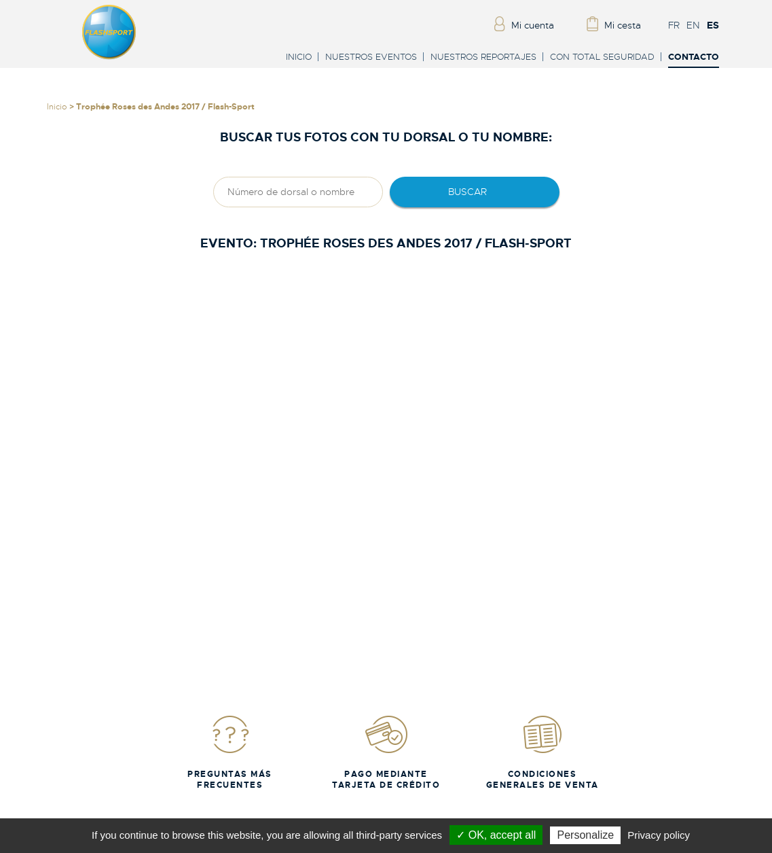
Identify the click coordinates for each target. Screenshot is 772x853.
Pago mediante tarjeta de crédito (386, 752)
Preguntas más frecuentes (229, 752)
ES (713, 25)
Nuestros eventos (371, 56)
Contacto (693, 57)
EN (693, 25)
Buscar (467, 192)
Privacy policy (658, 835)
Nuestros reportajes (483, 56)
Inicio (299, 56)
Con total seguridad (602, 56)
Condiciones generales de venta (542, 752)
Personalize (585, 835)
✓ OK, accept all (496, 835)
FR (674, 25)
